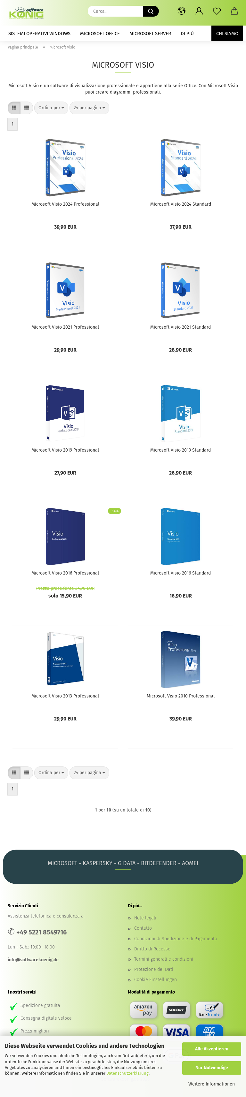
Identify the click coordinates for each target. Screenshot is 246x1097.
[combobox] (51, 108)
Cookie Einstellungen (155, 979)
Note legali (145, 918)
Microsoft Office (100, 33)
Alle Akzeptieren (211, 1049)
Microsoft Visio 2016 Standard (180, 573)
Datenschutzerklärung (127, 1073)
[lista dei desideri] (217, 11)
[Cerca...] (151, 11)
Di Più (187, 33)
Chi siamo (227, 33)
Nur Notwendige (211, 1067)
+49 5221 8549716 (41, 932)
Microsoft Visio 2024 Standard (180, 204)
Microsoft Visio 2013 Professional (65, 696)
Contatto (143, 928)
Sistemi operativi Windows (39, 33)
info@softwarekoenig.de (33, 960)
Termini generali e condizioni (163, 959)
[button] (181, 11)
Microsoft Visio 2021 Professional (65, 327)
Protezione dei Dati (153, 969)
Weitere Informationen (211, 1084)
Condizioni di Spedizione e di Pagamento (175, 938)
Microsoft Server (150, 33)
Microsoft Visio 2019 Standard (180, 450)
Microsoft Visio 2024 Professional (65, 204)
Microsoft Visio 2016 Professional (65, 573)
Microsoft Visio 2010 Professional (181, 696)
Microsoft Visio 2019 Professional (65, 450)
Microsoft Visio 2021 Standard (180, 327)
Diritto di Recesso (152, 949)
